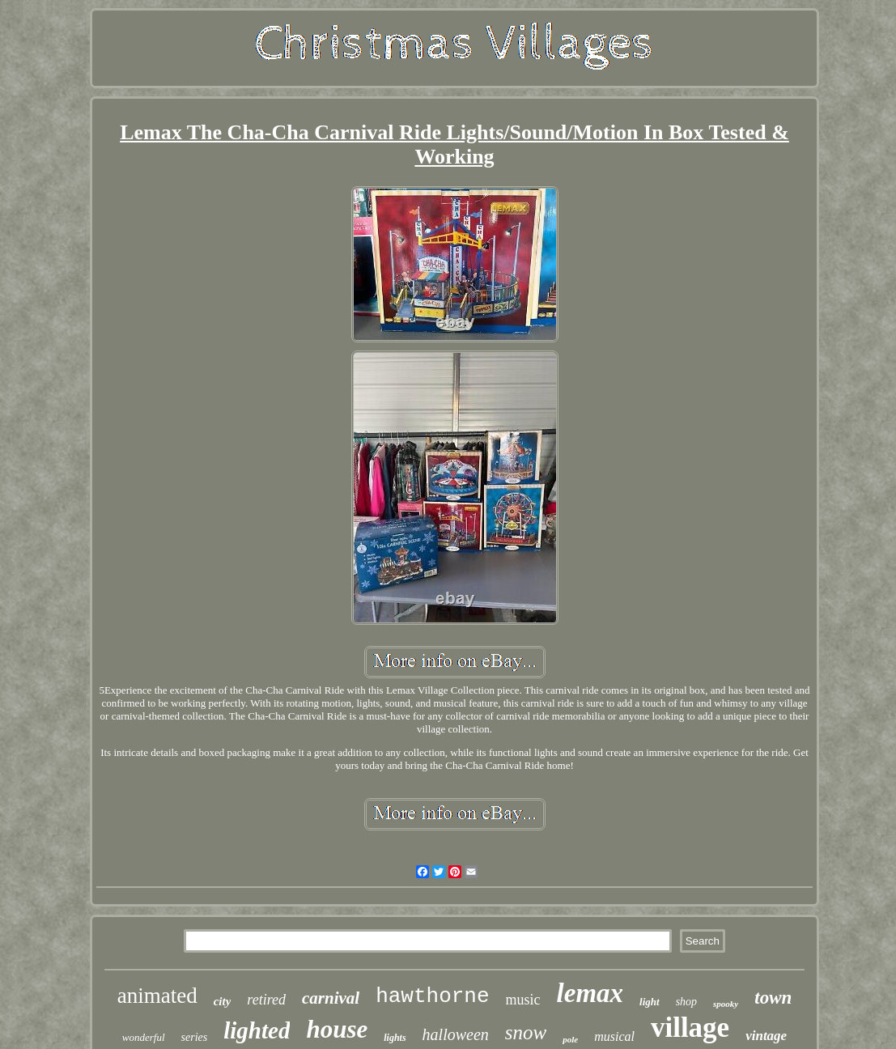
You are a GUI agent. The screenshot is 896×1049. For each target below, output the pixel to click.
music (523, 1000)
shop (686, 1002)
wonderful (143, 1037)
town (773, 997)
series (194, 1037)
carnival (330, 998)
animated (157, 995)
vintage (766, 1035)
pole (570, 1039)
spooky (725, 1004)
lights (395, 1037)
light (649, 1002)
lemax (590, 993)
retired (266, 1000)
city (222, 1001)
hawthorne (432, 996)
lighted (256, 1030)
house (336, 1029)
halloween (456, 1034)
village (690, 1027)
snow (525, 1032)
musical (614, 1036)
